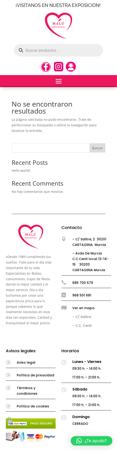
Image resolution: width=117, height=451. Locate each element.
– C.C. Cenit (82, 325)
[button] (91, 440)
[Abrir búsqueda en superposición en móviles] (58, 50)
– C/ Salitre (81, 316)
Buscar (97, 148)
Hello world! (21, 170)
